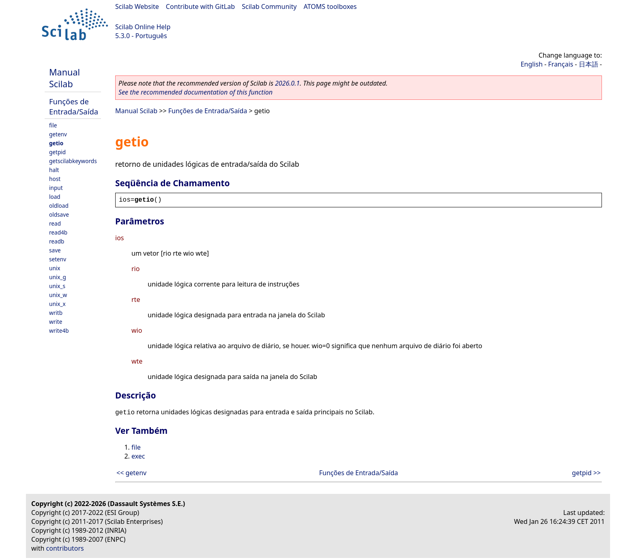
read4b (58, 232)
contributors (65, 548)
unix (54, 268)
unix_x (57, 304)
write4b (59, 330)
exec (138, 456)
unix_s (57, 286)
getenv (58, 134)
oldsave (59, 214)
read (55, 223)
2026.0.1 (287, 83)
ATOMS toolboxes (330, 6)
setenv (57, 259)
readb (56, 241)
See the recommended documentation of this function (195, 92)
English (531, 64)
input (56, 188)
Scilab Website (137, 6)
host (54, 179)
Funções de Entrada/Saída (73, 106)
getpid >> (586, 472)
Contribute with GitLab (200, 6)
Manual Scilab (64, 78)
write (55, 321)
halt (54, 170)
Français (560, 64)
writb (55, 313)
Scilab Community (269, 6)
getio (56, 143)
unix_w (58, 295)
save (55, 250)
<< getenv (131, 472)
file (53, 125)
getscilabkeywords (73, 161)
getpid (57, 152)
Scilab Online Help (142, 26)
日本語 (588, 64)
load (54, 196)
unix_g (57, 277)
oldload (59, 205)
